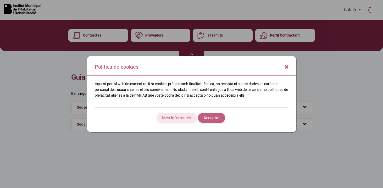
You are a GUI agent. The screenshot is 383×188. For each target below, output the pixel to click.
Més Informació (176, 117)
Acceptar (211, 117)
